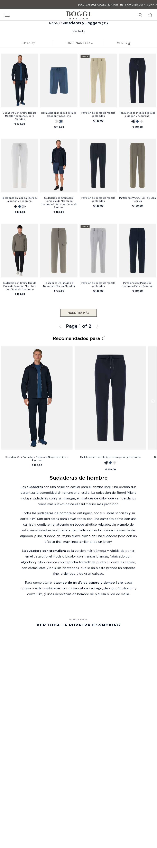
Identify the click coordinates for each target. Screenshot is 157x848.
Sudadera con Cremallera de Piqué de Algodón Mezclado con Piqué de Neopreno (19, 286)
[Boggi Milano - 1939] (78, 13)
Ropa (54, 23)
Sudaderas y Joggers (81, 22)
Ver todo (79, 31)
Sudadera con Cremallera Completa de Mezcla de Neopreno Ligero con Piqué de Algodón (59, 202)
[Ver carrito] (149, 14)
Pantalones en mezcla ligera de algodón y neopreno (137, 114)
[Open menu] (8, 14)
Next (153, 401)
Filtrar (27, 43)
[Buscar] (140, 14)
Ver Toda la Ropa (59, 625)
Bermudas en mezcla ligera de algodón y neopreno (58, 114)
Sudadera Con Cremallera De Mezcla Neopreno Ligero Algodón (19, 115)
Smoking (109, 625)
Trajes (90, 625)
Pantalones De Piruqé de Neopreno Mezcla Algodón (59, 284)
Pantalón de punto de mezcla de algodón (98, 114)
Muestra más (78, 313)
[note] (93, 43)
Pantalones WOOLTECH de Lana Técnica (137, 199)
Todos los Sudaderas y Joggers (96, 326)
